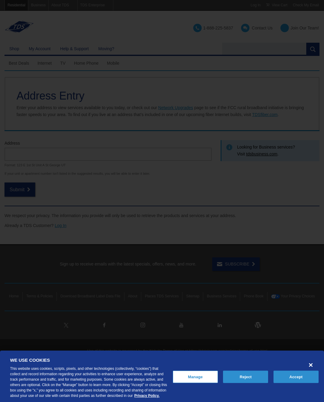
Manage (195, 376)
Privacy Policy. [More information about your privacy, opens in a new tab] (147, 396)
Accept (296, 376)
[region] (162, 376)
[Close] (310, 365)
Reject (246, 376)
